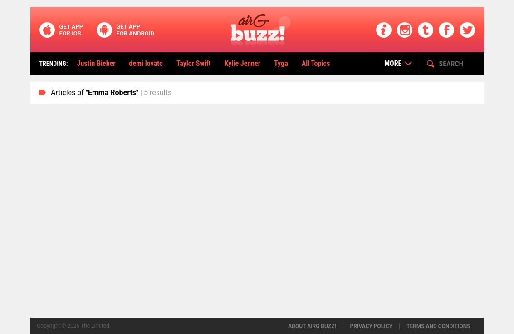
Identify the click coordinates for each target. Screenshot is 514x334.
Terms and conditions (438, 326)
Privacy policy (371, 326)
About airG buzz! (312, 326)
